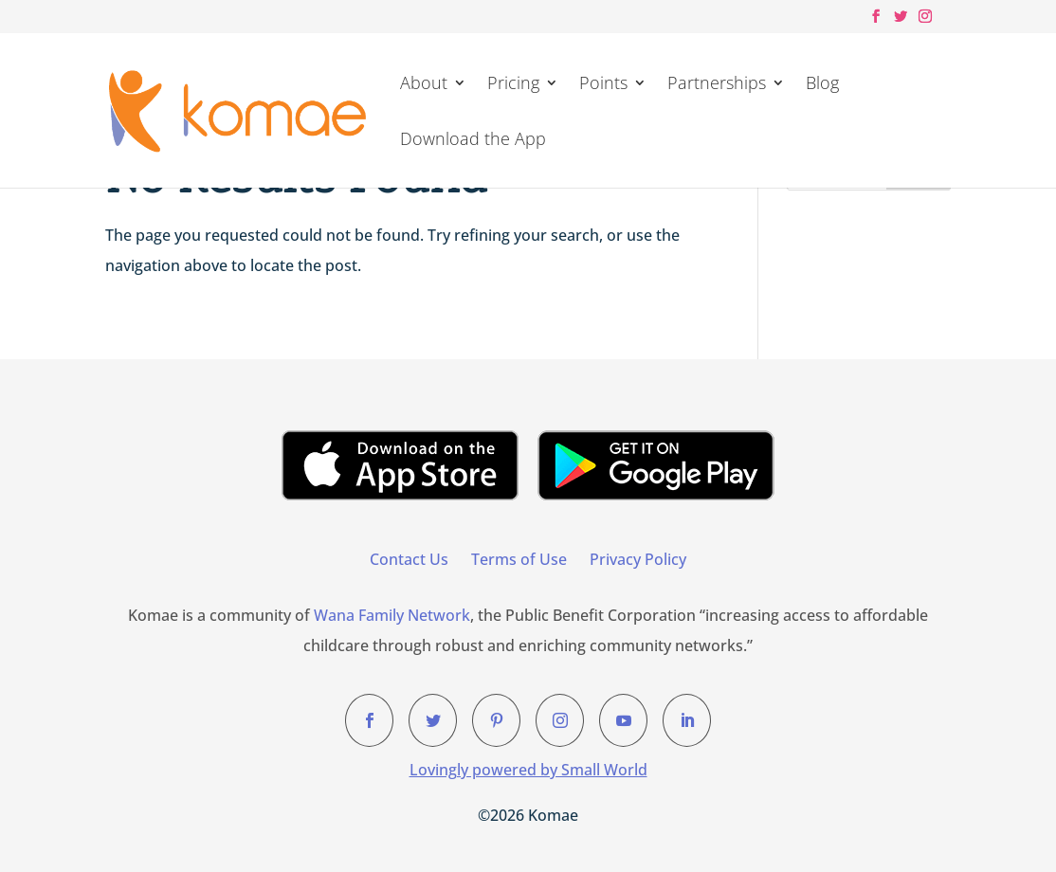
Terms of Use (519, 559)
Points (603, 85)
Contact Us (409, 559)
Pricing (513, 85)
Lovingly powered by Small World (528, 769)
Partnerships (716, 85)
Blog (822, 85)
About (423, 85)
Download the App (473, 141)
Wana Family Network (392, 615)
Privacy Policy (638, 559)
